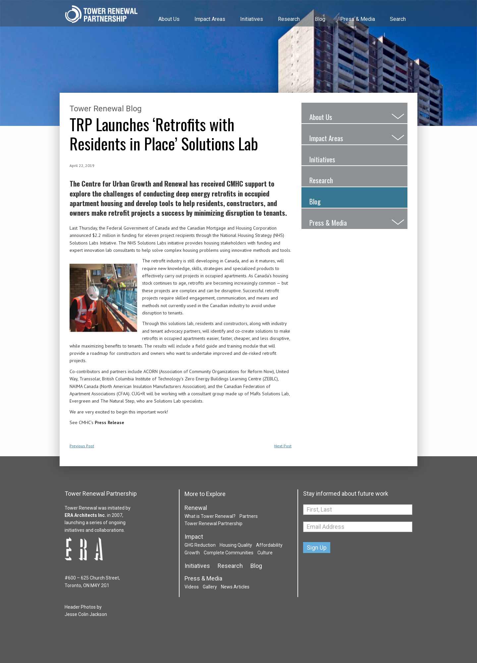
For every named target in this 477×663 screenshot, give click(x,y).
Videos (192, 586)
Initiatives (251, 19)
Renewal (196, 508)
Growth (192, 552)
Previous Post (82, 445)
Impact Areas (209, 19)
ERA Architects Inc (85, 515)
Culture (265, 552)
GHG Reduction (200, 545)
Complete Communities (228, 552)
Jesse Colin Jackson (86, 614)
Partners (248, 516)
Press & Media (357, 19)
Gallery (210, 586)
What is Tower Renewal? (210, 516)
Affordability (269, 545)
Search (398, 19)
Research (289, 19)
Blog (320, 19)
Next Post (283, 445)
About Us (169, 19)
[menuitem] (168, 13)
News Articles (235, 586)
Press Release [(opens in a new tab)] (109, 422)
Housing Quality (236, 545)
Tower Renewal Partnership (101, 15)
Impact (194, 537)
